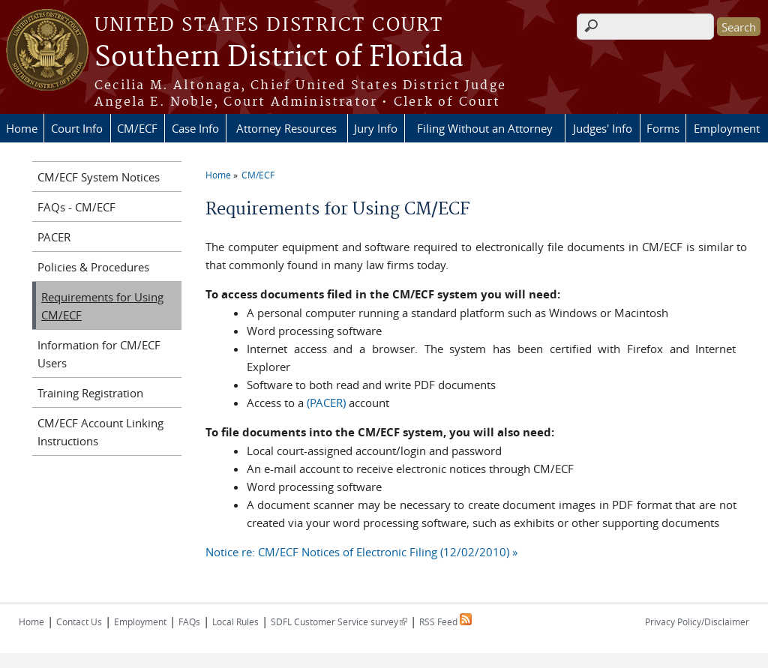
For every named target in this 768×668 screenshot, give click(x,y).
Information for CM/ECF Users (99, 353)
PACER (54, 236)
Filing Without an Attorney (485, 128)
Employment (727, 128)
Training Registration (90, 392)
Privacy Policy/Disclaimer (697, 622)
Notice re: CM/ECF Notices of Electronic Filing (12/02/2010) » (362, 551)
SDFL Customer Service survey (339, 622)
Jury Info (376, 128)
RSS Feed (445, 622)
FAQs (189, 622)
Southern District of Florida (279, 57)
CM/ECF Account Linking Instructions (101, 431)
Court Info (77, 128)
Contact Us (79, 622)
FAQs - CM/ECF (77, 206)
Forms (663, 128)
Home (22, 128)
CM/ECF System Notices (99, 176)
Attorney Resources (286, 128)
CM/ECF (137, 128)
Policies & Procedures (93, 266)
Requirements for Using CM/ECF (102, 305)
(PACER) (326, 402)
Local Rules (235, 622)
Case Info (195, 128)
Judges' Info (602, 128)
